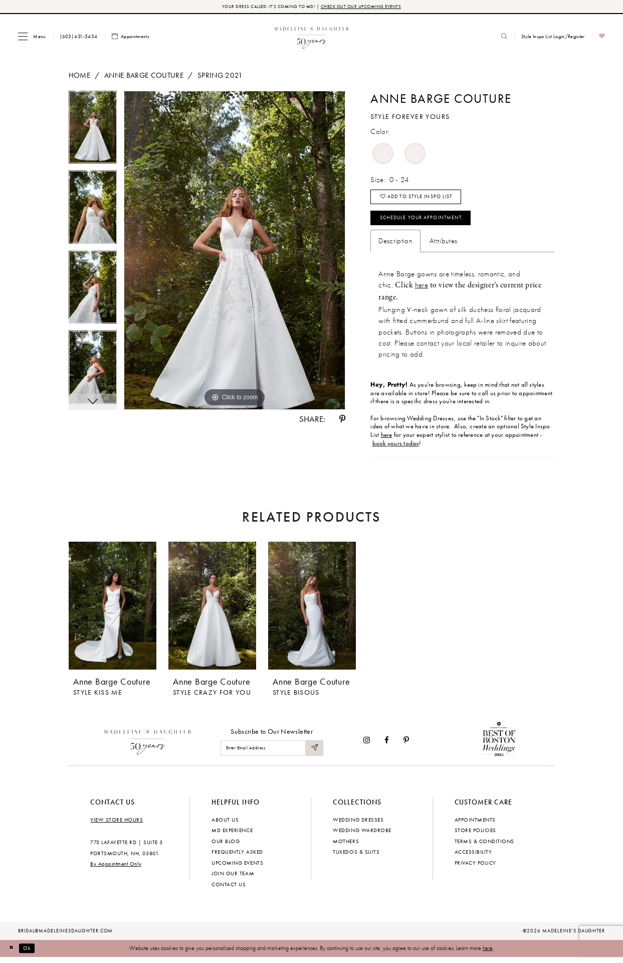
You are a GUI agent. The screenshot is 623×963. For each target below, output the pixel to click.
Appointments (475, 825)
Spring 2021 (220, 76)
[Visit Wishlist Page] (602, 37)
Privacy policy (475, 868)
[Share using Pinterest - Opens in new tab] (342, 420)
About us (225, 825)
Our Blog (226, 846)
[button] (32, 37)
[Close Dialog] (12, 954)
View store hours (116, 825)
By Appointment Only (115, 869)
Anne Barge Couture (143, 76)
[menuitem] (32, 37)
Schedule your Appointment (427, 222)
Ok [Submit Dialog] (29, 954)
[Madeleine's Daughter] (147, 745)
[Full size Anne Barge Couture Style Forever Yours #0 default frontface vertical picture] (234, 251)
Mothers (346, 846)
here (421, 290)
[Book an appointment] (131, 37)
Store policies (475, 836)
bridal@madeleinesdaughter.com (65, 936)
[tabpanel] (93, 132)
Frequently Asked (237, 857)
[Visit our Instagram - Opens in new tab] (366, 746)
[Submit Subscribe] (313, 753)
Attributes (443, 247)
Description (395, 247)
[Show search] (504, 37)
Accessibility (473, 857)
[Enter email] (272, 753)
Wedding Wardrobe (362, 836)
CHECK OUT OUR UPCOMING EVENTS (364, 7)
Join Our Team (233, 879)
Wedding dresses (358, 825)
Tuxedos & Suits (356, 857)
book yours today (396, 449)
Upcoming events (237, 868)
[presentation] (112, 612)
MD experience (232, 836)
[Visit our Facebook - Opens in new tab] (386, 746)
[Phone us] (79, 37)
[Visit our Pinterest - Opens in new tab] (406, 746)
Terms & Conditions (484, 846)
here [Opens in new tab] (386, 440)
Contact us (229, 889)
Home (79, 76)
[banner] (311, 37)
